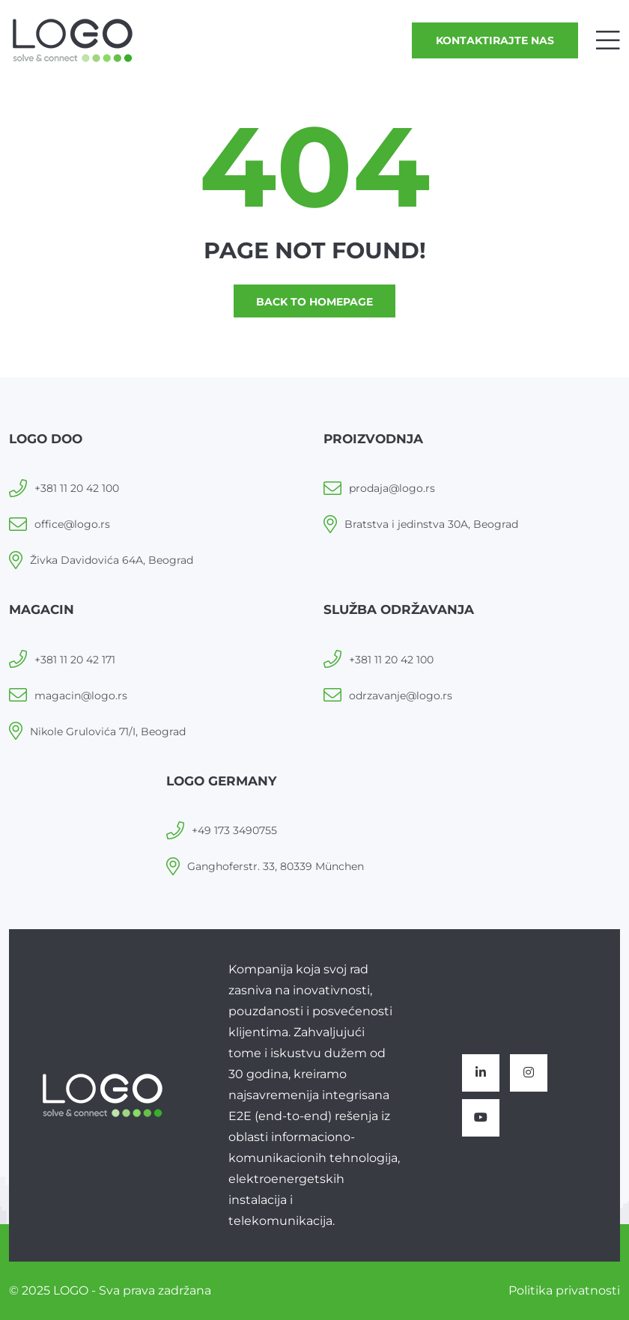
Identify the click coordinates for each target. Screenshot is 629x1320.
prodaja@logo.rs (392, 488)
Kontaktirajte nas (495, 40)
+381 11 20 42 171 (74, 659)
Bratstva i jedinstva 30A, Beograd (431, 524)
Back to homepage (314, 301)
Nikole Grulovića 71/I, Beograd (108, 731)
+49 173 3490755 (234, 830)
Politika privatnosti (564, 1290)
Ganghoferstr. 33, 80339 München (275, 866)
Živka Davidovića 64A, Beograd (111, 560)
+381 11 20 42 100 (76, 488)
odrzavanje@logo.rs (400, 695)
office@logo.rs (72, 524)
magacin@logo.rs (80, 695)
